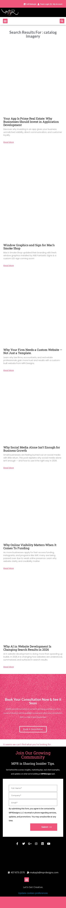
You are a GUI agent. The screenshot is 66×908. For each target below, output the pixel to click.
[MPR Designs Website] (16, 12)
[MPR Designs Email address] (43, 873)
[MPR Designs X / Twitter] (23, 844)
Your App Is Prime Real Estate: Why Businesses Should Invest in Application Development (31, 122)
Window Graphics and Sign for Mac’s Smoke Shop (29, 246)
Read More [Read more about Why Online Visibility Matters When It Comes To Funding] (8, 568)
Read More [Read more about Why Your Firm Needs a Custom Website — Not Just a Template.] (8, 370)
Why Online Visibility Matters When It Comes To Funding (29, 546)
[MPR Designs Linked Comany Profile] (42, 844)
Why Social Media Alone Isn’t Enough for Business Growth (31, 448)
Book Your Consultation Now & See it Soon (33, 701)
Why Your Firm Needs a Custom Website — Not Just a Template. (32, 351)
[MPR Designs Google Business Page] (30, 844)
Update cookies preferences (33, 893)
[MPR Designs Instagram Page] (36, 844)
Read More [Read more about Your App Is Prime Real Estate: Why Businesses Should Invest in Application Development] (8, 142)
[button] (5, 21)
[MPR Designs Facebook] (17, 844)
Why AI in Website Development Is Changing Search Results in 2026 (27, 648)
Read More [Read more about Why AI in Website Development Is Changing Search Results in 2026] (8, 667)
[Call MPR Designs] (16, 873)
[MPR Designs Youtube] (49, 844)
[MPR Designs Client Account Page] (43, 4)
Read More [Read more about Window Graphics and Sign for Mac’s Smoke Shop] (8, 266)
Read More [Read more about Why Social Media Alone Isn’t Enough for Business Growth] (8, 468)
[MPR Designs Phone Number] (29, 4)
